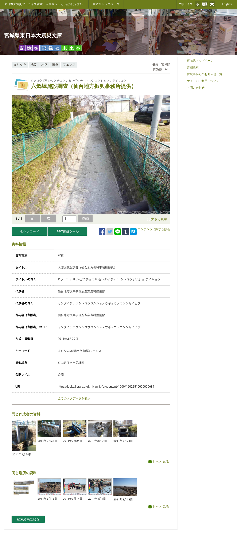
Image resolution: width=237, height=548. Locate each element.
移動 (85, 218)
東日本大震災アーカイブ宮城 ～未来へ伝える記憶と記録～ (44, 4)
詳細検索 (193, 67)
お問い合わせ (196, 87)
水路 (44, 65)
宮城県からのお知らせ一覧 (204, 74)
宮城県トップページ (106, 4)
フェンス (69, 65)
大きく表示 (159, 219)
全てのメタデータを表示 (74, 398)
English (227, 4)
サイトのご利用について (203, 80)
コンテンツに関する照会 (154, 229)
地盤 (34, 65)
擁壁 (55, 65)
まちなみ (19, 65)
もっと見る (158, 462)
